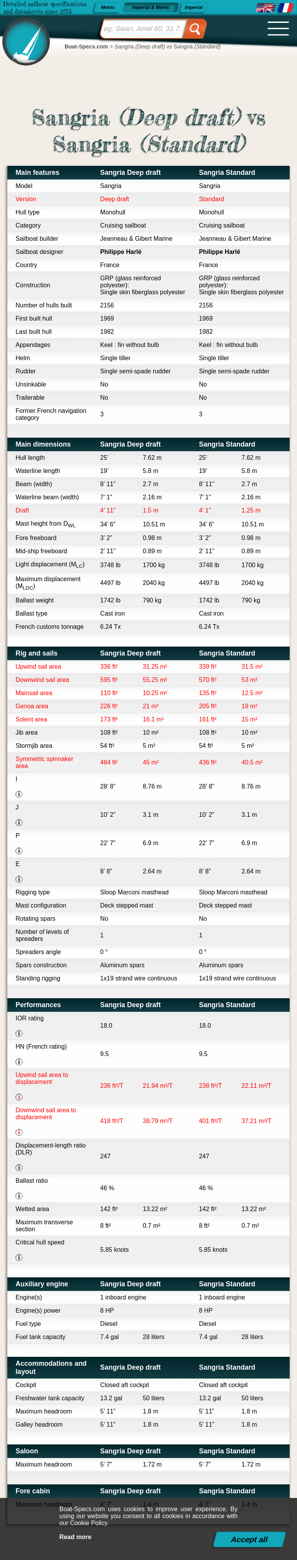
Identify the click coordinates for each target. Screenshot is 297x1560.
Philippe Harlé (121, 251)
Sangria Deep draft (130, 172)
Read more (76, 1537)
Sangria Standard (227, 172)
